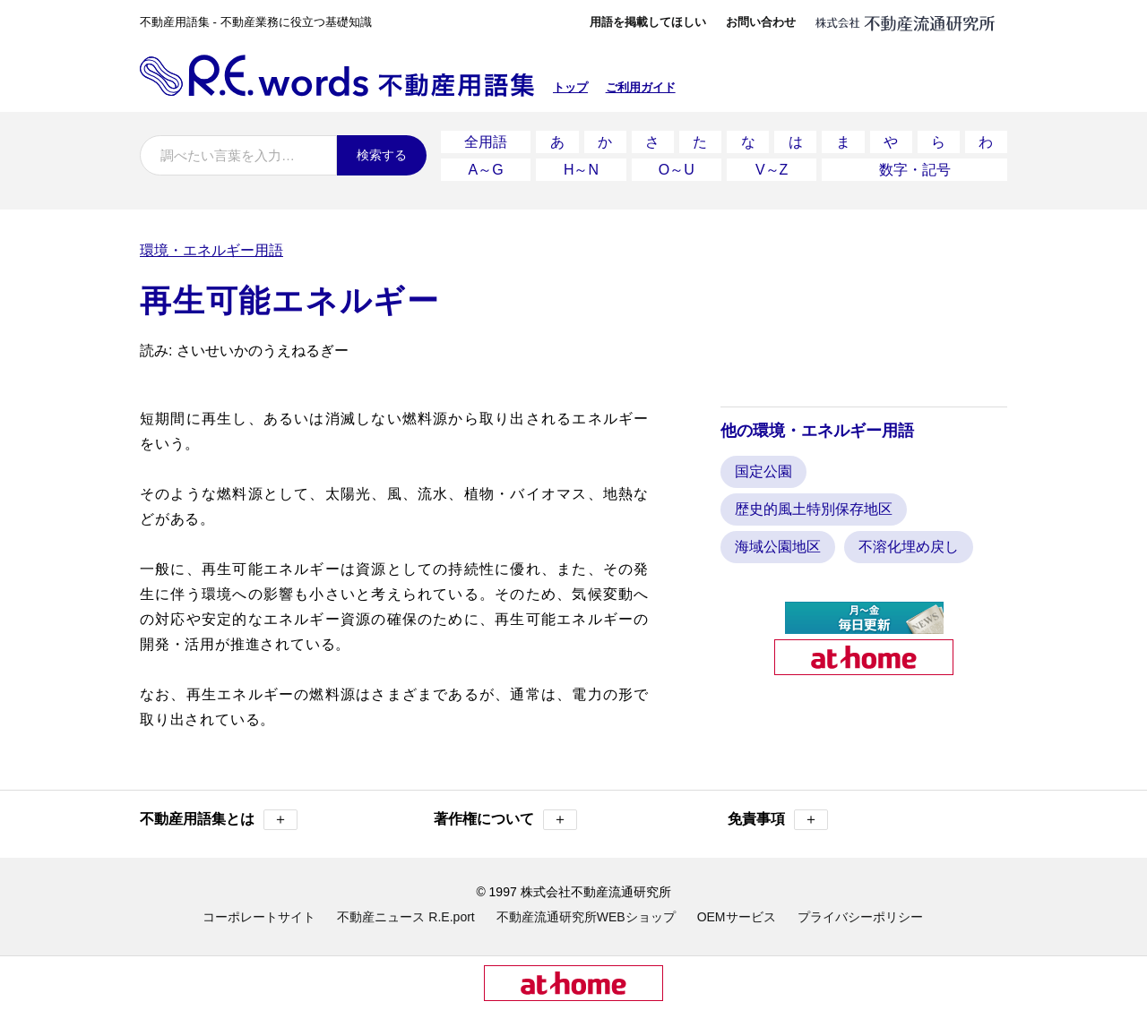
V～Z (771, 169)
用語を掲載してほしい (648, 22)
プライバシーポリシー (860, 917)
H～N (581, 169)
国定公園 (763, 471)
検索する (382, 155)
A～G (486, 169)
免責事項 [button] (778, 819)
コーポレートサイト (259, 917)
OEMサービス (736, 917)
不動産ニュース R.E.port (405, 917)
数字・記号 (915, 169)
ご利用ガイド (641, 87)
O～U (676, 169)
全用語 (485, 142)
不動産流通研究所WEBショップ (586, 917)
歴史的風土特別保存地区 (814, 509)
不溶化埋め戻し (908, 546)
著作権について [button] (505, 819)
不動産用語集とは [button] (219, 819)
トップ (570, 87)
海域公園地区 (778, 546)
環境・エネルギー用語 (211, 250)
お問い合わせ (761, 22)
